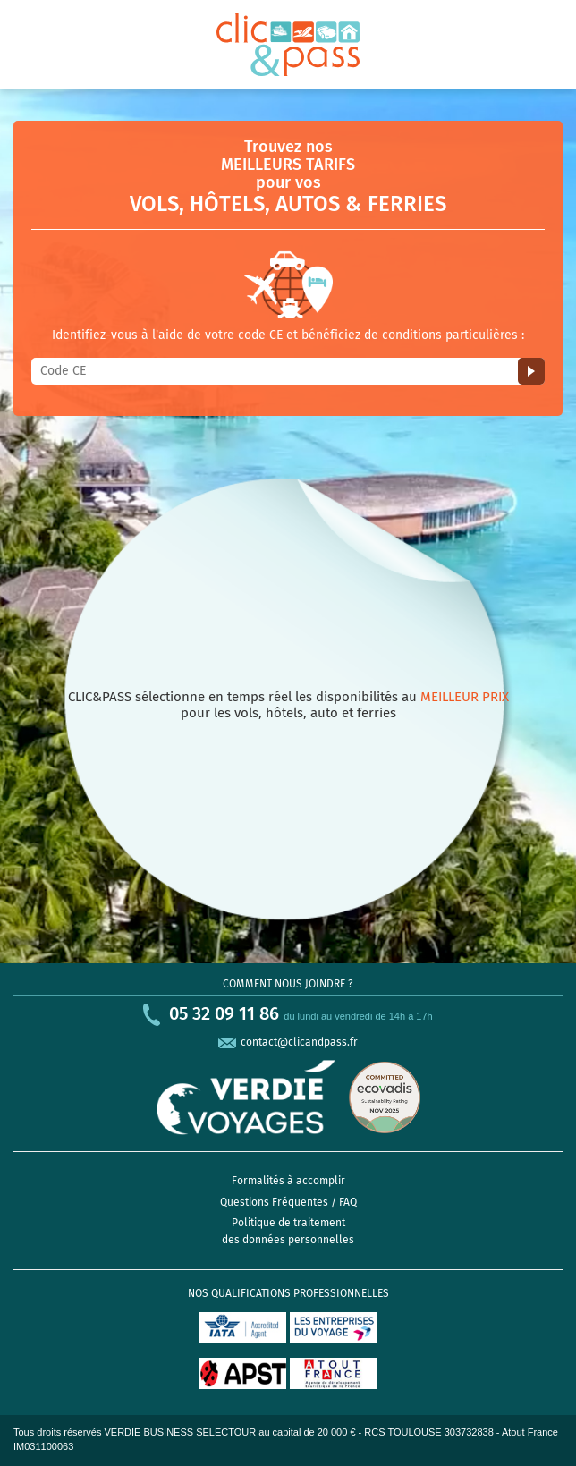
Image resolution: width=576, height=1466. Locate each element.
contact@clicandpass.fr (299, 1042)
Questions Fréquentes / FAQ (288, 1202)
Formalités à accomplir (288, 1180)
